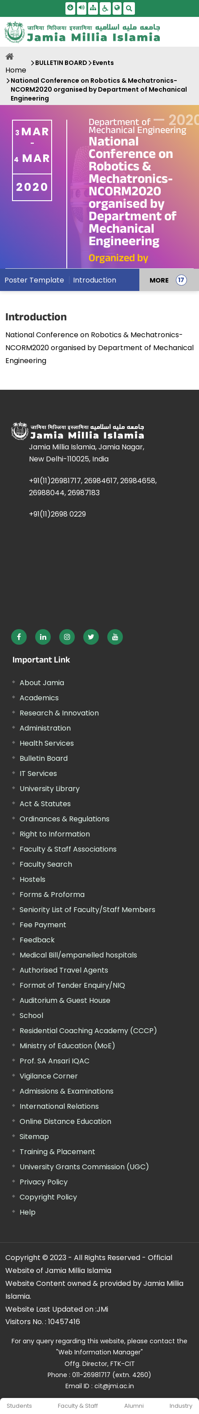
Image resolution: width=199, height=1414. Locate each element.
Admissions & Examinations (67, 1091)
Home (15, 70)
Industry (181, 1406)
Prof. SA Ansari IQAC (54, 1061)
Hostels (32, 879)
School (31, 1015)
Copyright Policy (48, 1197)
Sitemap (34, 1136)
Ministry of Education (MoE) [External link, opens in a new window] (67, 1046)
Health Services (47, 743)
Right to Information (55, 834)
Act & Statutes (45, 804)
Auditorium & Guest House (65, 1000)
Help (28, 1212)
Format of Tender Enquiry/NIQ (72, 985)
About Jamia (42, 683)
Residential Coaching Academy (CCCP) (88, 1031)
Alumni (134, 1406)
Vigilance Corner (49, 1076)
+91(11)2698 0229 (57, 514)
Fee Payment (43, 925)
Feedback (37, 940)
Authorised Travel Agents (64, 970)
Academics (39, 698)
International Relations (59, 1106)
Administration (45, 728)
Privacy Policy (44, 1182)
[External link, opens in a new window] (19, 637)
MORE (159, 279)
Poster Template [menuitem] (34, 280)
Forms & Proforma (52, 894)
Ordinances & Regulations (65, 819)
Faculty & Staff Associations (68, 849)
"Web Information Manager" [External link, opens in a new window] (99, 1352)
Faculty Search (46, 864)
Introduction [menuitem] (94, 280)
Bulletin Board (44, 758)
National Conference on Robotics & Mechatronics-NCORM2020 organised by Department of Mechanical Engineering (99, 89)
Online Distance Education (65, 1121)
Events (103, 62)
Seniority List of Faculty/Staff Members (87, 910)
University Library (50, 789)
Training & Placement (57, 1152)
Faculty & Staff (78, 1406)
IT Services (38, 773)
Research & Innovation (59, 713)
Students (19, 1406)
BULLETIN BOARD (61, 62)
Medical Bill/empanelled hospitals (78, 955)
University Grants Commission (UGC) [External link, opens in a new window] (84, 1167)
